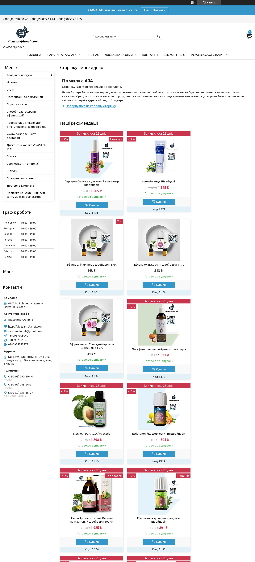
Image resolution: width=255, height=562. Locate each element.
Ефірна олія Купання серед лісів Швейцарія (91, 443)
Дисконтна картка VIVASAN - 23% (26, 146)
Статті (11, 89)
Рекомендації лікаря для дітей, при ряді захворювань (26, 124)
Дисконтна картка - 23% (149, 514)
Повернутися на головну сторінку (91, 106)
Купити (93, 205)
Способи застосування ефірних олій (22, 113)
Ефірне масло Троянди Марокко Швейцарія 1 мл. (156, 266)
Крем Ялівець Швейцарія (156, 181)
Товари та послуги (62, 54)
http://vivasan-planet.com (25, 326)
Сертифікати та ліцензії (23, 163)
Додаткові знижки (146, 519)
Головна (34, 54)
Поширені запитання (21, 178)
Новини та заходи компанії (87, 524)
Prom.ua (146, 551)
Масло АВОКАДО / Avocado (90, 353)
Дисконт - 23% (174, 54)
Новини (12, 82)
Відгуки (12, 170)
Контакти (150, 54)
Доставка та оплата (120, 54)
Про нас (93, 54)
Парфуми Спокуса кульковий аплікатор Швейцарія (91, 183)
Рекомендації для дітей (85, 534)
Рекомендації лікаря (207, 54)
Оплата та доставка (83, 514)
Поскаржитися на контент (135, 558)
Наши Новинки (154, 10)
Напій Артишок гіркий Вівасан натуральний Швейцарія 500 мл (221, 355)
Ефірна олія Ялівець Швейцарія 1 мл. (221, 176)
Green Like (204, 514)
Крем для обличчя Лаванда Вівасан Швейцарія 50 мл (221, 443)
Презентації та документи (25, 96)
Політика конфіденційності (167, 558)
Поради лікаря (17, 104)
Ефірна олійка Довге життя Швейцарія (156, 353)
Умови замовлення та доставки (21, 135)
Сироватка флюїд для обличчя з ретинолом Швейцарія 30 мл (156, 443)
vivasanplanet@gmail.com (25, 331)
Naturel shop (205, 519)
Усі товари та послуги (234, 480)
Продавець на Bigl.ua (127, 555)
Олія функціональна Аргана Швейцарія (221, 269)
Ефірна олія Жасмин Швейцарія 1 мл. (91, 264)
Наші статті (77, 519)
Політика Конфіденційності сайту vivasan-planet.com (26, 194)
